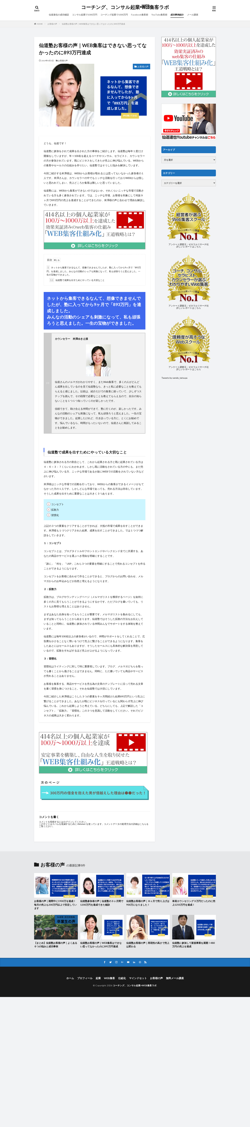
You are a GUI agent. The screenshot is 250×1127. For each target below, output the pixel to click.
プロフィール (84, 978)
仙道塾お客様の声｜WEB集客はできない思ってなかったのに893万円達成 (93, 24)
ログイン (67, 821)
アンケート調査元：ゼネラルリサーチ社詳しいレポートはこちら (189, 245)
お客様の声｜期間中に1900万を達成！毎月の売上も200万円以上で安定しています (55, 905)
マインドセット (138, 978)
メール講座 (192, 14)
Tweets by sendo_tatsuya (174, 377)
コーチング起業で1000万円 (114, 14)
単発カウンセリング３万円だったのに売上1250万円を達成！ (193, 903)
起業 (98, 978)
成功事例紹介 (177, 14)
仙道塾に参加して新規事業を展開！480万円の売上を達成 (193, 944)
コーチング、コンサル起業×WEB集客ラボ (125, 7)
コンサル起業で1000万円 (84, 14)
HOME (40, 24)
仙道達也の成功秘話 (59, 14)
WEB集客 (109, 978)
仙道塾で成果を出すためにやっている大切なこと (77, 280)
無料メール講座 (175, 978)
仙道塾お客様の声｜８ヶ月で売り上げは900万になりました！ (147, 903)
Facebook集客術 (139, 14)
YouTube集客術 (159, 14)
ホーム (70, 978)
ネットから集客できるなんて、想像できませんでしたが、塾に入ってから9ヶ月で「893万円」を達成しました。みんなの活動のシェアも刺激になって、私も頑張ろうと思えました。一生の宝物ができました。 (94, 270)
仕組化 (122, 978)
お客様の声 (52, 24)
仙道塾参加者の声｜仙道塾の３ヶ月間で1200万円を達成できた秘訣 (101, 903)
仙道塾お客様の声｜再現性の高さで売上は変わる (147, 944)
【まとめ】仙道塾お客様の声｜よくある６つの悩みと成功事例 (55, 944)
